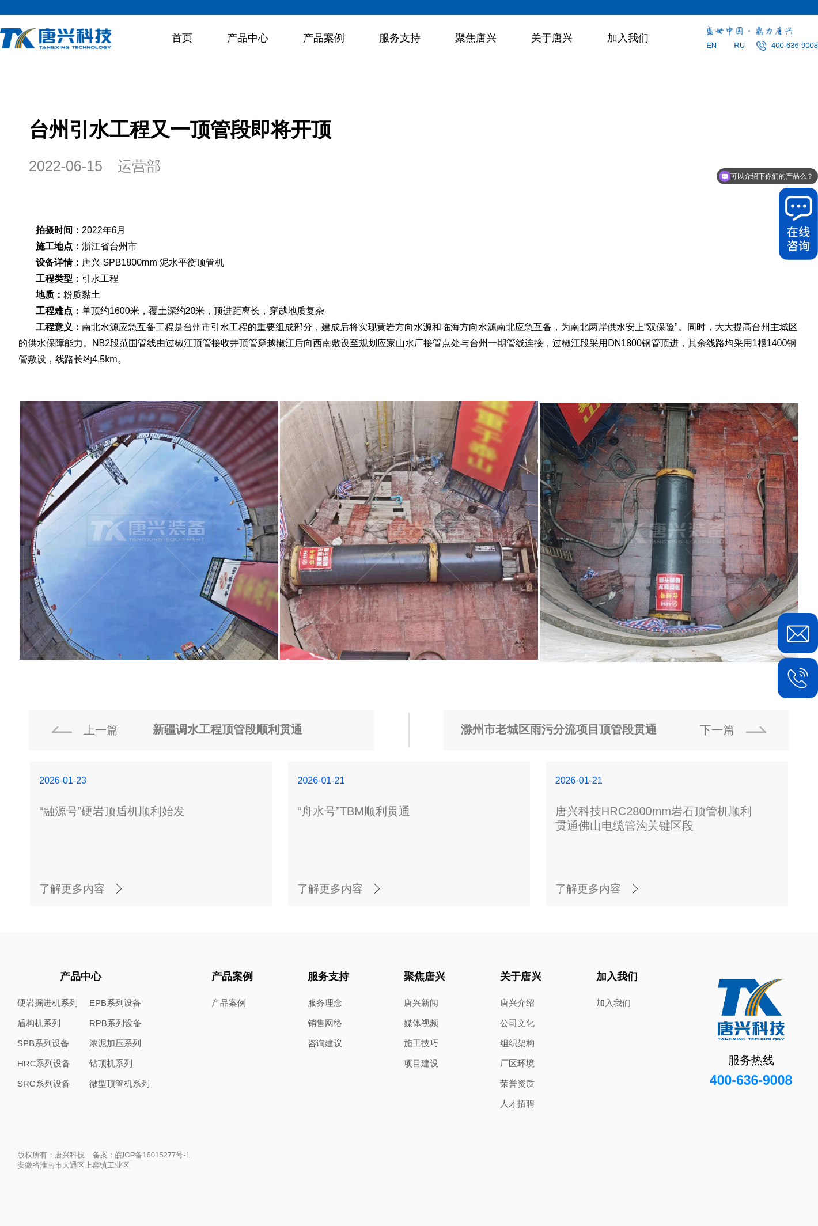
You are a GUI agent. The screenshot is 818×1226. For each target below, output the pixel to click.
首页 (182, 38)
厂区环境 (517, 1063)
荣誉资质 (517, 1083)
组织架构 (517, 1043)
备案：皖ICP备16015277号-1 (141, 1155)
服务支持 (400, 38)
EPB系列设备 (115, 1003)
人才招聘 (517, 1103)
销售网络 (325, 1023)
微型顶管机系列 (119, 1083)
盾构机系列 (38, 1023)
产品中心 (247, 38)
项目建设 (421, 1063)
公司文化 (517, 1023)
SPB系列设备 (43, 1043)
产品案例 (323, 38)
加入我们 (628, 38)
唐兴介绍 (517, 1003)
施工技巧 (421, 1043)
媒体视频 (421, 1023)
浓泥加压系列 (115, 1043)
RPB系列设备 (115, 1023)
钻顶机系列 (110, 1063)
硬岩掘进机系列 (47, 1003)
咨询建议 (325, 1043)
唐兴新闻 (421, 1003)
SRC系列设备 (43, 1083)
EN (711, 45)
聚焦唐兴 (476, 38)
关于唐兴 (552, 38)
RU (739, 45)
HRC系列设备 (44, 1063)
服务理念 (325, 1003)
